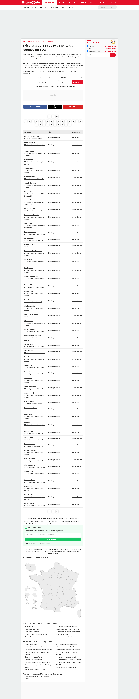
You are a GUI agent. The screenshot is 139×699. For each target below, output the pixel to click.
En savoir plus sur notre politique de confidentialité (38, 543)
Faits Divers (44, 7)
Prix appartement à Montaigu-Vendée (68, 660)
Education (55, 7)
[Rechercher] (107, 7)
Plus (101, 2)
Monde (63, 7)
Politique (26, 7)
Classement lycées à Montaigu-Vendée (68, 632)
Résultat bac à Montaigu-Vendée (66, 626)
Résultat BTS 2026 (33, 41)
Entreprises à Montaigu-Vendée (66, 657)
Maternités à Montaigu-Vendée (35, 647)
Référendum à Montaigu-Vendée (66, 667)
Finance (83, 2)
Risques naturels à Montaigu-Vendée (68, 649)
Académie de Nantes (48, 41)
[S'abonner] (101, 55)
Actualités (49, 2)
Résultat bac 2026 (31, 626)
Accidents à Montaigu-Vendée (35, 670)
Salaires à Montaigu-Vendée (34, 657)
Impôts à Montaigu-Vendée (34, 660)
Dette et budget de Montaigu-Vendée (37, 662)
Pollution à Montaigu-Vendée (65, 647)
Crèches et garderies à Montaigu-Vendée (38, 649)
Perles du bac (29, 637)
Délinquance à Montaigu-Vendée (66, 644)
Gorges (52, 87)
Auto (92, 2)
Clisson (45, 87)
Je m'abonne (51, 539)
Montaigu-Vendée (31, 644)
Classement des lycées (32, 632)
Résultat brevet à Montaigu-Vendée (67, 629)
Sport (61, 2)
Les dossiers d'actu (93, 51)
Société (35, 7)
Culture (71, 2)
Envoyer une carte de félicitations (66, 637)
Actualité (90, 46)
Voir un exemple (110, 46)
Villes (71, 7)
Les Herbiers (70, 87)
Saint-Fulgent (60, 87)
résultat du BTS (30, 55)
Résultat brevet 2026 (32, 629)
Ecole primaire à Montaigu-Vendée (36, 634)
